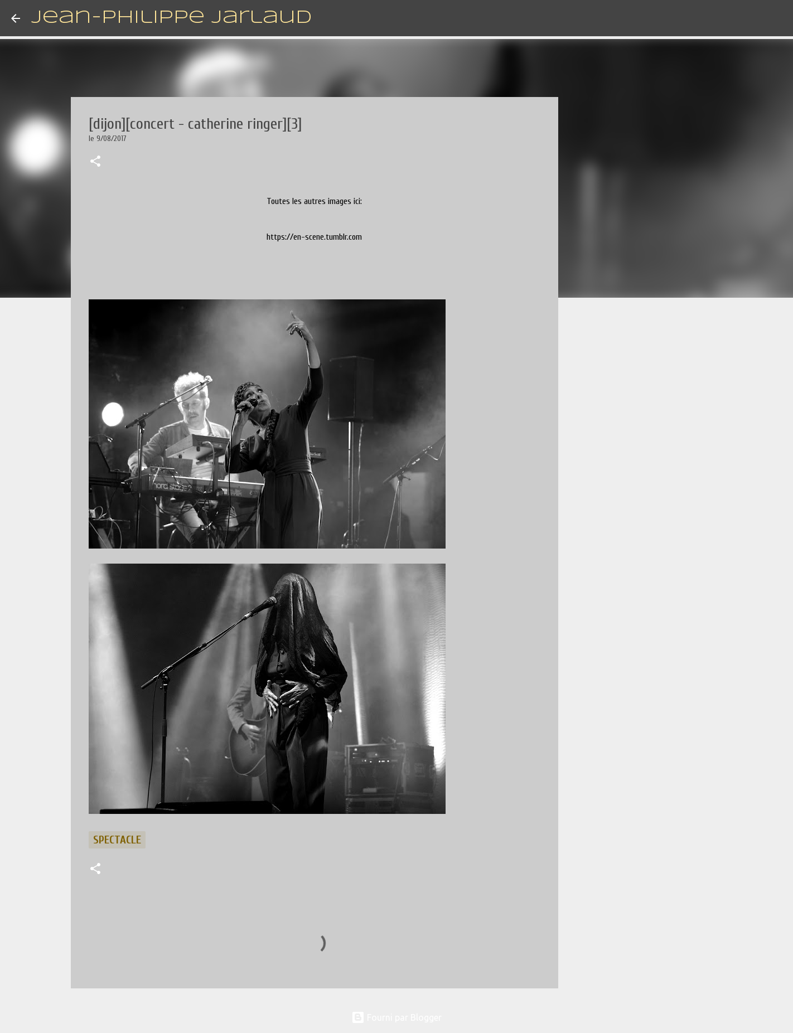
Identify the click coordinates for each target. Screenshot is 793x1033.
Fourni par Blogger (396, 1017)
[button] (95, 162)
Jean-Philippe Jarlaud (171, 18)
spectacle (117, 839)
